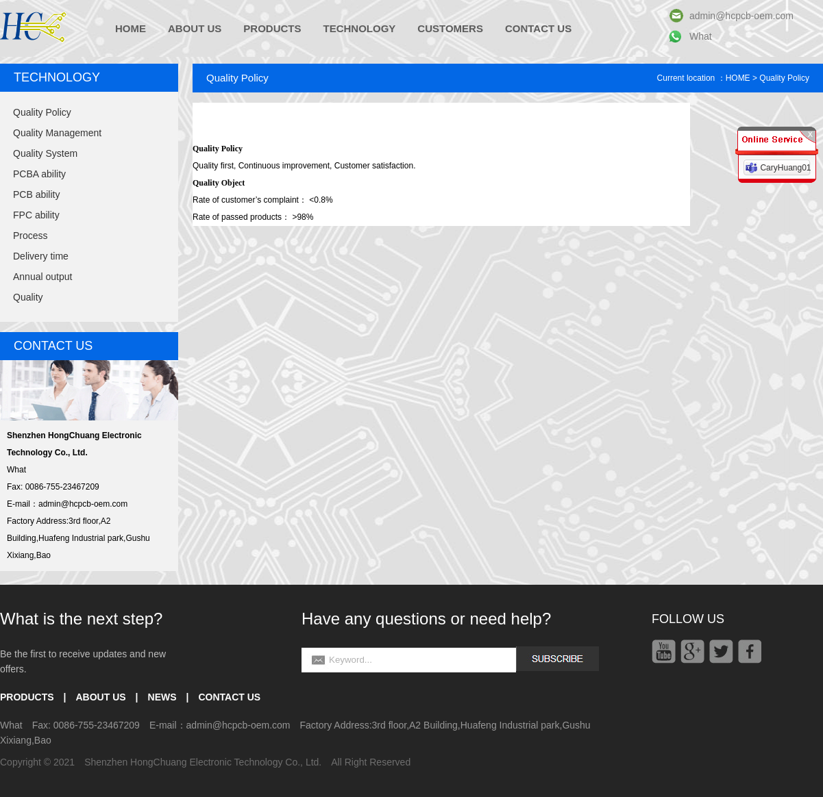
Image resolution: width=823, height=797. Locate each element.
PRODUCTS (272, 28)
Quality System (45, 153)
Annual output (42, 276)
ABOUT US (194, 28)
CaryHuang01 (785, 168)
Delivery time (41, 256)
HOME (130, 28)
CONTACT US (538, 28)
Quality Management (57, 132)
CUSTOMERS (450, 28)
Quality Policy (42, 112)
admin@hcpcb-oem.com (741, 15)
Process (30, 235)
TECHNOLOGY (359, 28)
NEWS (162, 697)
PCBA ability (39, 173)
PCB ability (36, 194)
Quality (28, 297)
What (700, 36)
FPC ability (36, 215)
